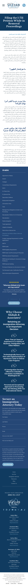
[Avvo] (21, 509)
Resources (14, 479)
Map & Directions (14, 522)
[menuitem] (14, 175)
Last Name (5, 421)
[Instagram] (6, 509)
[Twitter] (18, 509)
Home (14, 472)
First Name (5, 417)
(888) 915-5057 (14, 495)
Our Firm (14, 474)
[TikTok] (9, 509)
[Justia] (24, 509)
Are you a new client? (7, 436)
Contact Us (14, 483)
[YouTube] (12, 509)
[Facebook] (3, 509)
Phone (3, 426)
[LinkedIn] (15, 509)
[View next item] (19, 299)
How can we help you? (7, 440)
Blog (14, 481)
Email (3, 431)
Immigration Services (14, 476)
